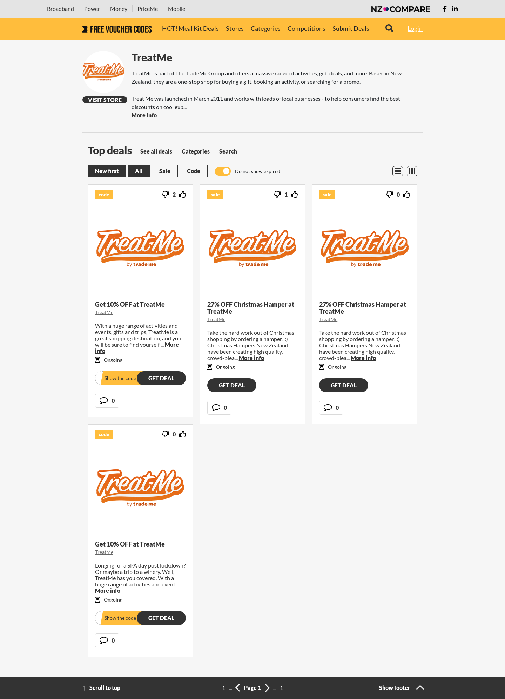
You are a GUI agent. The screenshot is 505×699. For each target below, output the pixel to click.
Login (415, 28)
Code (193, 171)
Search (228, 151)
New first (107, 171)
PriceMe (147, 8)
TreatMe (104, 312)
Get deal (161, 378)
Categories (266, 28)
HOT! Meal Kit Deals (190, 28)
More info (144, 115)
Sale (164, 171)
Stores (235, 28)
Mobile (176, 8)
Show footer (394, 687)
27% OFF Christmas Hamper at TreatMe (250, 308)
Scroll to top (104, 687)
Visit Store (105, 99)
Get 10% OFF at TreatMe (130, 304)
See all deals (156, 151)
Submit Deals (350, 28)
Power (92, 8)
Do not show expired (257, 171)
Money (118, 8)
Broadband (60, 8)
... (230, 687)
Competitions (306, 28)
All (139, 171)
